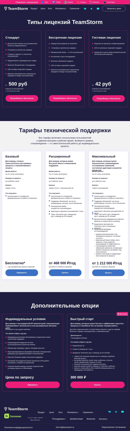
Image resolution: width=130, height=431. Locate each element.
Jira (46, 2)
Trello (58, 2)
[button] (114, 8)
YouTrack (111, 2)
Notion (70, 2)
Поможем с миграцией (27, 2)
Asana (83, 2)
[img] (85, 8)
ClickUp (95, 2)
